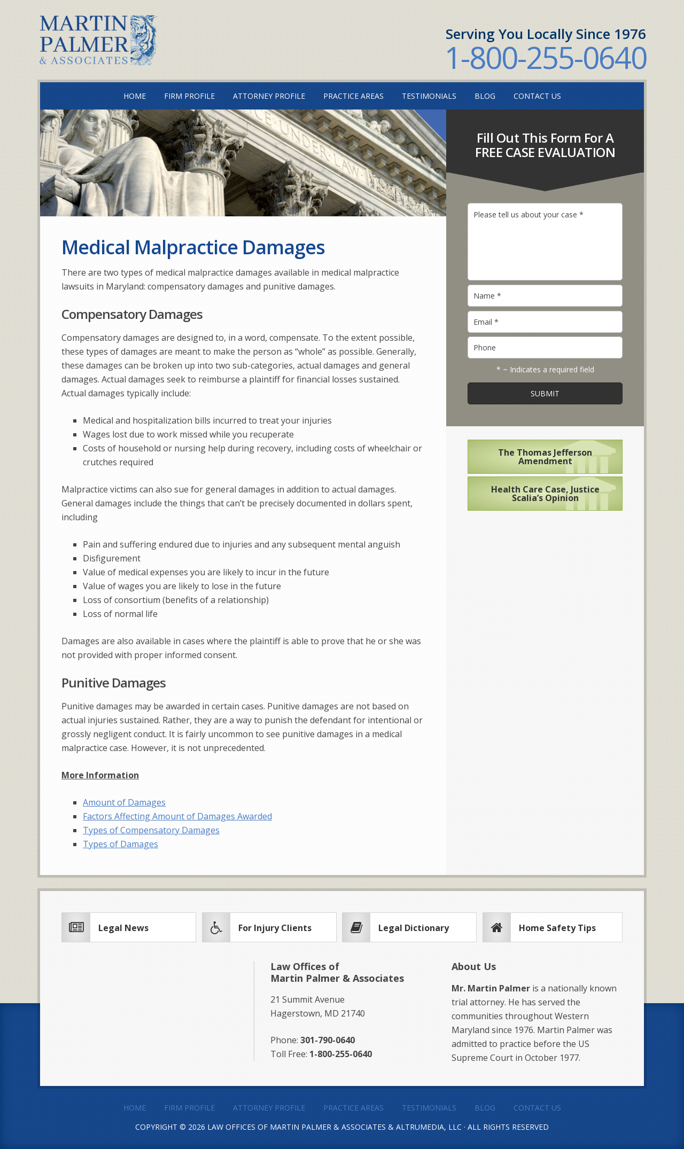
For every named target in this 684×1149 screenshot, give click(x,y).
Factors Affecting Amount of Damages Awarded (177, 816)
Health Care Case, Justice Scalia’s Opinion (545, 493)
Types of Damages (120, 844)
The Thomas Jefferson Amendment (545, 457)
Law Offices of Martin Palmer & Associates (296, 1127)
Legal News (123, 928)
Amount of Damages (124, 802)
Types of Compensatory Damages (151, 830)
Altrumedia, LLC (429, 1127)
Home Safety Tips (557, 928)
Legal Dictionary (413, 928)
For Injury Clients (275, 928)
